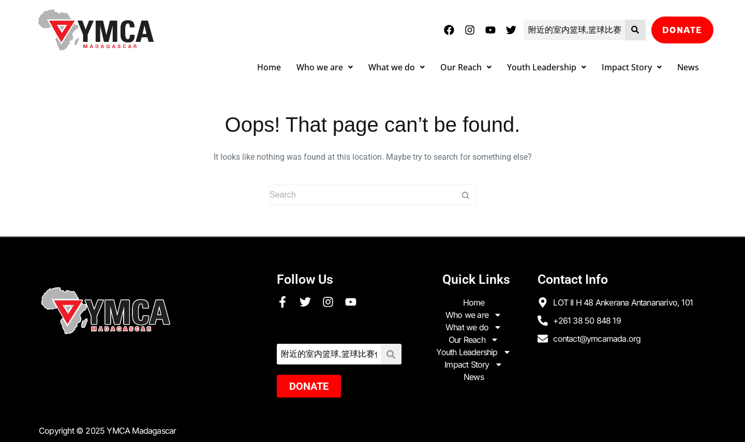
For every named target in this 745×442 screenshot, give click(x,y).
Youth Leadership (546, 67)
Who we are (324, 67)
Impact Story (632, 67)
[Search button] (465, 195)
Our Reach (465, 67)
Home (269, 67)
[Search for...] (362, 195)
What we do (396, 67)
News (688, 67)
